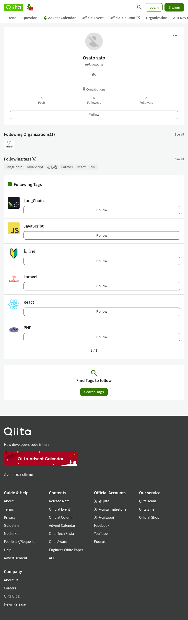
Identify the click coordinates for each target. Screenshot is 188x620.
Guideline (11, 525)
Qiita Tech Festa (61, 533)
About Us (11, 579)
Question (29, 17)
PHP (93, 166)
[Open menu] (175, 35)
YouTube (101, 533)
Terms (9, 509)
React (81, 166)
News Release (15, 604)
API (51, 557)
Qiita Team (147, 500)
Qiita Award (58, 541)
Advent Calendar (59, 17)
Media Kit (11, 533)
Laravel (67, 166)
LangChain (14, 166)
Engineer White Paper (66, 549)
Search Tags (94, 391)
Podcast (100, 541)
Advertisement (15, 557)
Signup (174, 7)
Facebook (101, 525)
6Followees (94, 100)
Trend (11, 17)
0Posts (42, 100)
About (8, 500)
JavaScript (34, 166)
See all (179, 134)
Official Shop (149, 517)
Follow (94, 115)
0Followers (146, 100)
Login (154, 7)
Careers (10, 588)
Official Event (93, 17)
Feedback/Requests (19, 541)
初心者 (52, 166)
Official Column (125, 17)
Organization (156, 17)
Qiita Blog (12, 596)
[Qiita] (13, 7)
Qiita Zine (146, 509)
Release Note (59, 500)
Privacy (9, 517)
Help (8, 549)
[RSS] (94, 74)
